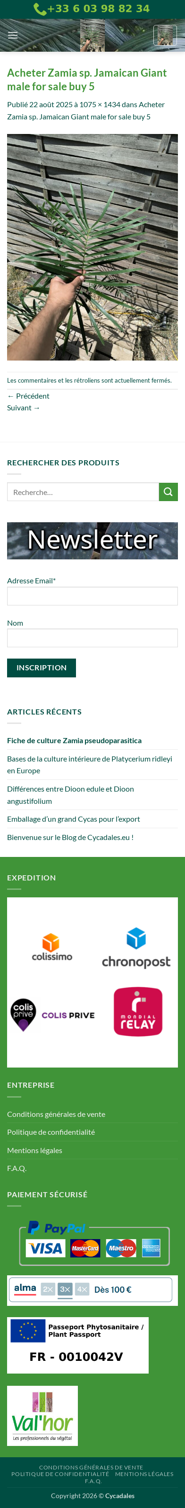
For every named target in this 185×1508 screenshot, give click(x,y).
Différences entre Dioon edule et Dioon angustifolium (70, 794)
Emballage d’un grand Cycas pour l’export (73, 818)
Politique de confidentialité (51, 1131)
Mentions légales (34, 1150)
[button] (12, 35)
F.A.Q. (16, 1167)
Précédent (28, 395)
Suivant (24, 407)
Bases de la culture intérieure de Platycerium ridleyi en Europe (89, 764)
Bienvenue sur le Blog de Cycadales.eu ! (70, 837)
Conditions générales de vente (56, 1113)
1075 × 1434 (99, 104)
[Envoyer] (168, 492)
